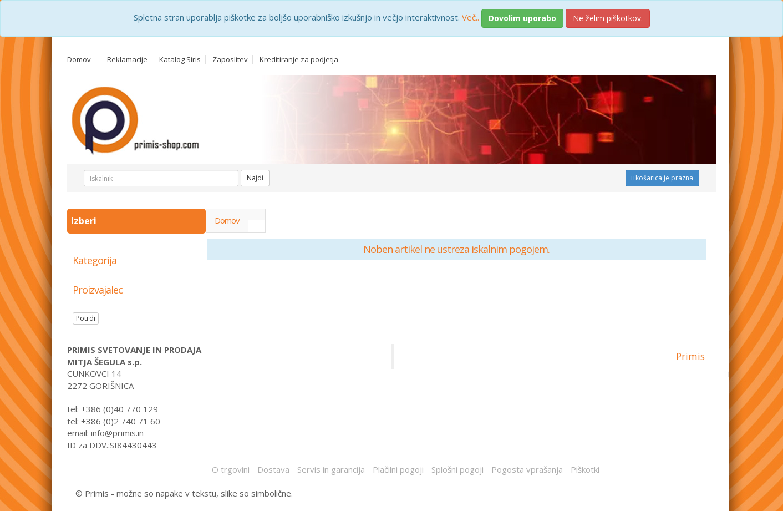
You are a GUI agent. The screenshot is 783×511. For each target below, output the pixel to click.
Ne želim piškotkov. (608, 18)
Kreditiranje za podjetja (299, 59)
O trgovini (231, 469)
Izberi (85, 221)
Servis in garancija (331, 469)
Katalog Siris (180, 59)
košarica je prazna (662, 178)
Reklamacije (127, 59)
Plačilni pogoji (398, 469)
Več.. (470, 17)
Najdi (255, 178)
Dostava (273, 469)
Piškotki (585, 469)
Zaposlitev (230, 59)
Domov (79, 59)
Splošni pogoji (457, 469)
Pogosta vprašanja (527, 469)
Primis (690, 356)
